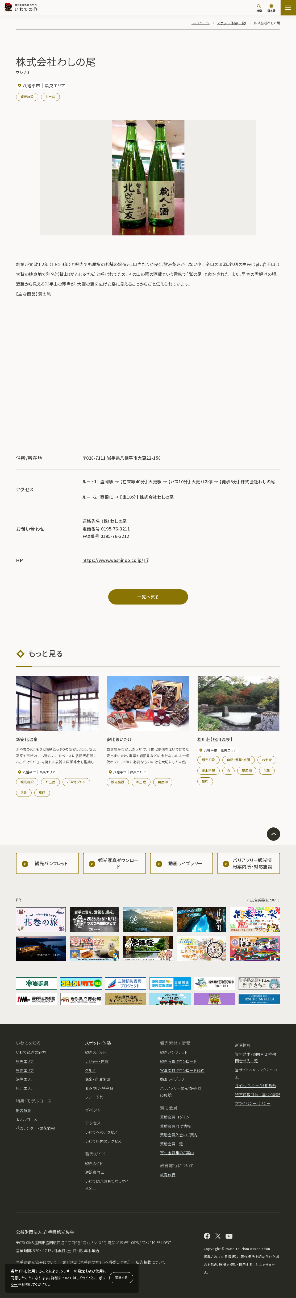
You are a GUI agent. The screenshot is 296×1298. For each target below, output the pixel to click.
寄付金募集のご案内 (177, 1152)
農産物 (163, 781)
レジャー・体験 (97, 1061)
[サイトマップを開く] (288, 7)
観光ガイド (94, 1163)
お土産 (50, 96)
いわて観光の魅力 (31, 1052)
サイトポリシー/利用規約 (255, 1085)
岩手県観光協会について (36, 1262)
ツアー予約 (94, 1097)
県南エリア (25, 1070)
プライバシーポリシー (252, 1103)
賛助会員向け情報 (175, 1126)
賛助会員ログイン (175, 1117)
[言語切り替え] (271, 8)
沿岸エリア (25, 1079)
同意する (121, 1277)
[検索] (259, 8)
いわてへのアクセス (101, 1132)
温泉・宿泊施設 (97, 1079)
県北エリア (25, 1088)
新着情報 (243, 1045)
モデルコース (26, 1119)
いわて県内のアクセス (103, 1141)
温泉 (23, 792)
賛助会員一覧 (171, 1143)
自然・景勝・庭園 (238, 759)
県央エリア (25, 1061)
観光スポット (95, 1052)
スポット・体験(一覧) (231, 23)
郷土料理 (208, 770)
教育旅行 (168, 1174)
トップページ (200, 23)
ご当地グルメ (76, 781)
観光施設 (27, 96)
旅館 (42, 792)
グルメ (90, 1070)
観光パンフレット (174, 1052)
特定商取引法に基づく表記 (257, 1094)
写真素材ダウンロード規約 (182, 1070)
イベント (93, 1110)
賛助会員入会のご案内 (179, 1134)
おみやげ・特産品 (99, 1088)
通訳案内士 (94, 1172)
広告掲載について (265, 900)
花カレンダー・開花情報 (35, 1128)
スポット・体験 (98, 1043)
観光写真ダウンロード (178, 1061)
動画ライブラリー (174, 1079)
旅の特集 (23, 1110)
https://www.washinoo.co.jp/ (115, 560)
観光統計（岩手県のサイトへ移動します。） (96, 1262)
